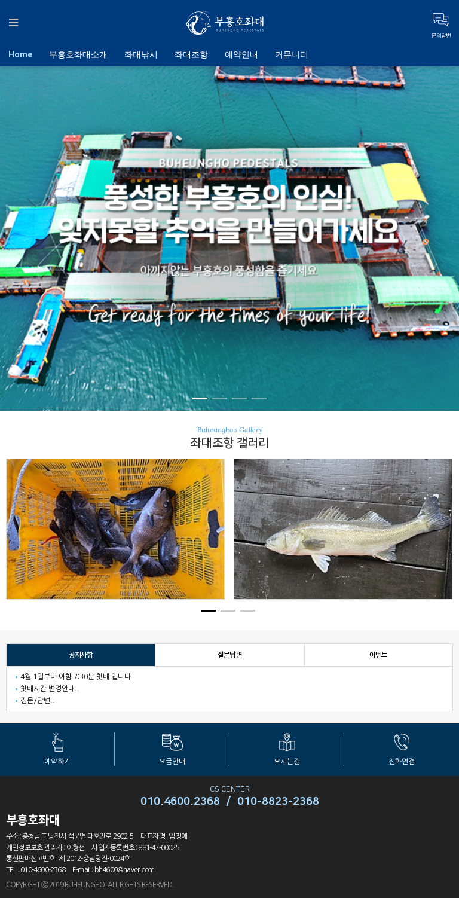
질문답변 (230, 655)
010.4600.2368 (180, 802)
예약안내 (241, 54)
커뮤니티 (291, 54)
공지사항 (81, 655)
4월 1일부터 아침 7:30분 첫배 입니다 (75, 676)
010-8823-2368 (278, 802)
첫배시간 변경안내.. (49, 688)
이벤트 (378, 655)
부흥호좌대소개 (78, 54)
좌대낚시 (141, 54)
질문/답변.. (37, 700)
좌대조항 (191, 54)
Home (20, 54)
